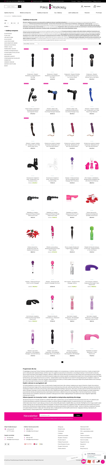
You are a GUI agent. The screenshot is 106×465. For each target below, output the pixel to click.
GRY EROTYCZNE (8, 37)
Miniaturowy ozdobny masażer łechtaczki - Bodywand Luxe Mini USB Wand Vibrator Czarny (52, 145)
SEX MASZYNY (8, 54)
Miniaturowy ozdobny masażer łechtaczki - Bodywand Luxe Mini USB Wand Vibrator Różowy (72, 145)
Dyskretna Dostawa (87, 1)
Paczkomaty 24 (62, 439)
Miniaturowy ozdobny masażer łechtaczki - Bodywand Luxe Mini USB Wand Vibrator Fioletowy (92, 145)
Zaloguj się (60, 426)
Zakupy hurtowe (97, 1)
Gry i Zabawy (58, 12)
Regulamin (83, 444)
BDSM (6, 65)
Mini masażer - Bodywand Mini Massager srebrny (72, 282)
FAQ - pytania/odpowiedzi (86, 431)
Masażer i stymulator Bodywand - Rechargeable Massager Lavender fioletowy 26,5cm (32, 352)
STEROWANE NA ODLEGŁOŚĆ (12, 58)
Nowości (87, 12)
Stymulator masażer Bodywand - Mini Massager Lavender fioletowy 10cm (92, 318)
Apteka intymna (9, 12)
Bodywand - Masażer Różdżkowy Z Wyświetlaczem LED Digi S (52, 76)
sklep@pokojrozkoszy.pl (32, 431)
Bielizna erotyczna (25, 12)
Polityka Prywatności (63, 442)
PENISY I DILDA (8, 46)
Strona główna (7, 16)
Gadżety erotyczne (42, 12)
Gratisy (82, 433)
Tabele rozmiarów (85, 435)
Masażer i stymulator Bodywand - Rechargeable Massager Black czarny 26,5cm (52, 352)
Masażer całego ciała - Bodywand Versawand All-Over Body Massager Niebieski (52, 110)
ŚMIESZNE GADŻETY (9, 56)
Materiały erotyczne (85, 429)
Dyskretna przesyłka (63, 435)
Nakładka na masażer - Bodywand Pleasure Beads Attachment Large (52, 214)
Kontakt (82, 446)
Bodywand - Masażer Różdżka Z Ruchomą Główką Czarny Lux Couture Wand (72, 76)
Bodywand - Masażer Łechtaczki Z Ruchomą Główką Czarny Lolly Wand (91, 76)
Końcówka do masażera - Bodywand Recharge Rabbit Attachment (33, 318)
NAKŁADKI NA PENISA (10, 45)
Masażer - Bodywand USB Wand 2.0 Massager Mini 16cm (52, 282)
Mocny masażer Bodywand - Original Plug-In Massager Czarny (72, 248)
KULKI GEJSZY (8, 39)
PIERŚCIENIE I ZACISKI (10, 48)
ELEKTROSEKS (8, 33)
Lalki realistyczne (73, 12)
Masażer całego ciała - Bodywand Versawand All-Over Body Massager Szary (72, 110)
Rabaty (79, 1)
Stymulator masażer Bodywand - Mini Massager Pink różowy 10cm (72, 318)
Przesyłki (73, 1)
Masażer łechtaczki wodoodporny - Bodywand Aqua (52, 318)
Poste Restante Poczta (63, 444)
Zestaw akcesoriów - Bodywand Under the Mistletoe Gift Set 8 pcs (32, 248)
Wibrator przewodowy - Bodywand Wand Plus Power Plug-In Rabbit (52, 248)
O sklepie (60, 433)
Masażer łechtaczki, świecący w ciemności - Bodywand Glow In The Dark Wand (92, 248)
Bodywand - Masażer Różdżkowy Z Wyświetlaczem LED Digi (32, 76)
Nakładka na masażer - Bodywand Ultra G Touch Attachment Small (72, 214)
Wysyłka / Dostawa (62, 437)
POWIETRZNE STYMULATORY (12, 52)
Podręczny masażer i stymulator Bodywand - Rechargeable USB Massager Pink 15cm (72, 352)
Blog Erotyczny (84, 448)
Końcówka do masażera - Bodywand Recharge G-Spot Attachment (92, 283)
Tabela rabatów (62, 448)
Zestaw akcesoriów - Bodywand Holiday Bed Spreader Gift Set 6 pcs (92, 214)
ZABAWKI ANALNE (9, 62)
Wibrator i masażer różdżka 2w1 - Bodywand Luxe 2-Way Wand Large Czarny (32, 145)
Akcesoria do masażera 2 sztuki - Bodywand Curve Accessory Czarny (33, 179)
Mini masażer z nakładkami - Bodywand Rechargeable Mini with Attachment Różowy (91, 179)
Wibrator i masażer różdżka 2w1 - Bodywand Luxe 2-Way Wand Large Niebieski (92, 110)
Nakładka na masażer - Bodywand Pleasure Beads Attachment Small (33, 214)
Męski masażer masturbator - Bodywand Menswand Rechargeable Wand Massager (32, 110)
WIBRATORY (7, 60)
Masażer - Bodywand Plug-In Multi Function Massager (32, 282)
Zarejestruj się (61, 429)
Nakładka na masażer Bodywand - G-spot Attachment (91, 352)
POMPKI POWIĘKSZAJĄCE (11, 50)
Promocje (99, 12)
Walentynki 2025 (84, 426)
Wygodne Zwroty (84, 442)
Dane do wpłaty (84, 439)
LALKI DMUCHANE (9, 41)
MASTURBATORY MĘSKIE (10, 43)
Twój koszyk (61, 431)
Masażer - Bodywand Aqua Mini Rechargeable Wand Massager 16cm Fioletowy (72, 179)
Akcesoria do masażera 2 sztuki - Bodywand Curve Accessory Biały (52, 179)
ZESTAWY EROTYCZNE (10, 64)
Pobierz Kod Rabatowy (86, 437)
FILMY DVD (7, 35)
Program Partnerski (63, 446)
